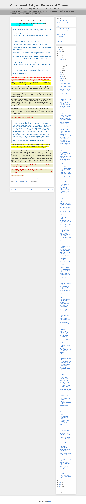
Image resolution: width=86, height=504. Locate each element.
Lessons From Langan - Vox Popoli (65, 256)
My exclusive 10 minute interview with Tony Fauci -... (65, 386)
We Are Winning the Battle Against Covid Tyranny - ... (65, 86)
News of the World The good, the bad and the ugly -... (65, 292)
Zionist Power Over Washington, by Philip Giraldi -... (65, 319)
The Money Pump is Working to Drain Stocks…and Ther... (64, 188)
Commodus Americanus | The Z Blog (65, 180)
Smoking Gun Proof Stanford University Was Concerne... (65, 434)
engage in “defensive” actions (25, 25)
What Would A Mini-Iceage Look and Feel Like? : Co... (65, 149)
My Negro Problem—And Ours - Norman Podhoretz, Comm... (65, 377)
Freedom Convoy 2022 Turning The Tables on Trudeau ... (65, 112)
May (61, 72)
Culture (50, 8)
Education (14, 11)
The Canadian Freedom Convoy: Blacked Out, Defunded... (65, 161)
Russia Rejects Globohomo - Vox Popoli (65, 135)
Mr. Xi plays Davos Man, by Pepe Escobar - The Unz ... (65, 270)
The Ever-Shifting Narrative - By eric (64, 267)
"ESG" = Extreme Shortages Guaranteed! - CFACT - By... (65, 332)
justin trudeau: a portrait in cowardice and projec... (65, 116)
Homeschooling (25, 13)
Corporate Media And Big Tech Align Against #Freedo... (65, 108)
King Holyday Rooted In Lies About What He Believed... (65, 328)
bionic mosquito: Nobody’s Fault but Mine (65, 365)
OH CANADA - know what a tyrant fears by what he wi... (65, 169)
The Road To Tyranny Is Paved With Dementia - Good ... (65, 263)
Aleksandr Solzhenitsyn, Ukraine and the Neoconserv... (65, 450)
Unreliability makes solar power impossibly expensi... (65, 287)
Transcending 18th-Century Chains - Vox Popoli (65, 407)
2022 (60, 57)
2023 (60, 55)
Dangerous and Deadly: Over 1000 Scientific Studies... (65, 296)
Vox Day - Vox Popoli (61, 34)
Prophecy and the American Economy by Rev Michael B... (65, 349)
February (62, 78)
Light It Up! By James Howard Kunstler (64, 442)
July (61, 68)
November (62, 61)
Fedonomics (61, 8)
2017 (60, 488)
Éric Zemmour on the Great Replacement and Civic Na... (65, 221)
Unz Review (60, 39)
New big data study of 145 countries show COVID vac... (65, 476)
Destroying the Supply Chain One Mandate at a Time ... (65, 283)
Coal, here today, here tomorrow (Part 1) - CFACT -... (64, 336)
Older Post (50, 189)
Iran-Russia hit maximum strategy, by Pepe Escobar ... (65, 217)
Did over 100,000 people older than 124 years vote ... (65, 230)
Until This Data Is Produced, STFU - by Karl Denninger (65, 234)
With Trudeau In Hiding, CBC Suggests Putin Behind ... (65, 124)
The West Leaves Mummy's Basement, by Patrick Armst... (65, 153)
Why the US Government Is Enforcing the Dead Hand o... (65, 246)
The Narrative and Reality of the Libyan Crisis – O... (65, 430)
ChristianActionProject (38, 11)
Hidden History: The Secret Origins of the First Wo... (65, 368)
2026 (60, 49)
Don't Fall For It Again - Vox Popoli (65, 383)
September (62, 65)
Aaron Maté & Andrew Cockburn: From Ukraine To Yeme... (64, 128)
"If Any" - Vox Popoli (64, 380)
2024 (60, 53)
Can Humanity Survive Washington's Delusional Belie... (64, 306)
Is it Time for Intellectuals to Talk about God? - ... (65, 362)
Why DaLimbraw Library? (62, 20)
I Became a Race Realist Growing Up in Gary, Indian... (65, 226)
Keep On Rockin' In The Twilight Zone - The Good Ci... (65, 90)
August (61, 66)
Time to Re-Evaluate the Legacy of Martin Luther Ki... (65, 439)
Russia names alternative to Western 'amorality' (65, 138)
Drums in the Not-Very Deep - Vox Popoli (64, 303)
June (61, 70)
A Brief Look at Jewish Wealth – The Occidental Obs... (64, 421)
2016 (60, 490)
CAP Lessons (37, 13)
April (61, 74)
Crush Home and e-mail (62, 22)
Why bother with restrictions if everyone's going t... (65, 99)
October (62, 63)
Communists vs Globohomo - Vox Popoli (65, 259)
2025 (60, 51)
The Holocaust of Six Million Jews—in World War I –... (65, 459)
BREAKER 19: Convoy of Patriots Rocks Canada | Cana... (65, 119)
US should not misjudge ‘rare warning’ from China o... (65, 145)
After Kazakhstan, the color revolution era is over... (65, 413)
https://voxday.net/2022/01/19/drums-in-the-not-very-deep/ (25, 178)
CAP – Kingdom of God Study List (64, 28)
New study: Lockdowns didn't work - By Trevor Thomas (65, 95)
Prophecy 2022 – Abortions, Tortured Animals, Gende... (64, 354)
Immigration (67, 11)
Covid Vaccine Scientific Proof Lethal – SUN (65, 300)
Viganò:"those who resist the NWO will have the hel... (65, 204)
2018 (60, 486)
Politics (13, 8)
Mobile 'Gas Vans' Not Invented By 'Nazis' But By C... (65, 402)
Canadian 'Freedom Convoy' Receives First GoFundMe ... (65, 165)
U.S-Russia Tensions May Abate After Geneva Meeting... (65, 193)
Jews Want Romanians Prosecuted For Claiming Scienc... (65, 446)
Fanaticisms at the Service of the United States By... (65, 197)
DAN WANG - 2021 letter (65, 410)
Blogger (49, 501)
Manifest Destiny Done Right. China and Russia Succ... (65, 173)
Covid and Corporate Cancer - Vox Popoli (64, 394)
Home (32, 189)
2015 (60, 492)
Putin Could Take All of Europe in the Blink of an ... (65, 279)
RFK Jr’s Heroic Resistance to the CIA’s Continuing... (65, 426)
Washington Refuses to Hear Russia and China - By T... (65, 311)
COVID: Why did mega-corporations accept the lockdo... (65, 208)
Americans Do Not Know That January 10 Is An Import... (65, 472)
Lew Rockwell (60, 36)
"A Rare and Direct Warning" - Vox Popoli (65, 141)
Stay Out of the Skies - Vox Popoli (65, 253)
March (61, 76)
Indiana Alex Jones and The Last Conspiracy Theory (65, 398)
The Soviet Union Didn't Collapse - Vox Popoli (65, 250)
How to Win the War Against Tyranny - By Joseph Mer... (65, 468)
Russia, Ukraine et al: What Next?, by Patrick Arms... (65, 274)
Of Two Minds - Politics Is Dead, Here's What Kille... (65, 315)
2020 (60, 482)
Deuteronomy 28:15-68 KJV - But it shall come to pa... (65, 341)
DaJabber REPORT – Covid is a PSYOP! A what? (65, 463)
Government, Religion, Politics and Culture (39, 5)
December (62, 59)
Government (24, 8)
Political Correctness (38, 8)
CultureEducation (54, 11)
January (62, 80)
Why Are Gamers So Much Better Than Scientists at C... (65, 242)
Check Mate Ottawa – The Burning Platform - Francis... (65, 213)
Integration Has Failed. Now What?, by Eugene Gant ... (65, 373)
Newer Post (14, 189)
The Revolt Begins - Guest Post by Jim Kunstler (65, 82)
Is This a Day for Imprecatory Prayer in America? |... (65, 345)
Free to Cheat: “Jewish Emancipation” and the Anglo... (65, 358)
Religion (14, 13)
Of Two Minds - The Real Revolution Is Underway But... (65, 391)
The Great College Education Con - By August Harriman (64, 324)
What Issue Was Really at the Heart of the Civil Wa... (65, 455)
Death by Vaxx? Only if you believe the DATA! (65, 177)
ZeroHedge (59, 41)
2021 (60, 480)
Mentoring (25, 11)
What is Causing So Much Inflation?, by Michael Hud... (65, 417)
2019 (60, 484)
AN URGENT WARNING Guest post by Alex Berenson (65, 184)
